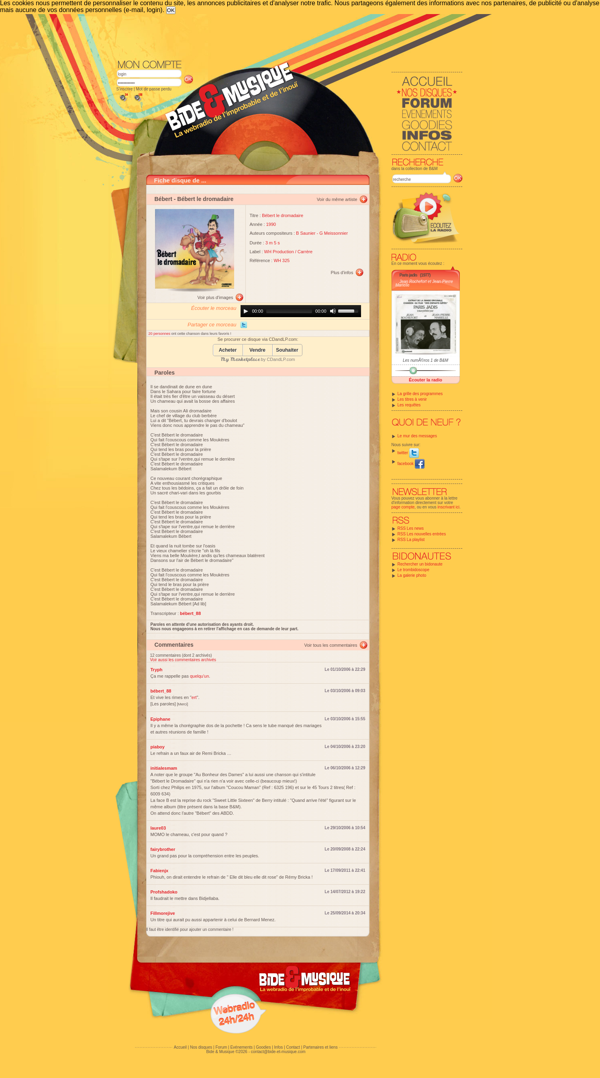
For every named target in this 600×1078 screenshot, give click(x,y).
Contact (293, 1047)
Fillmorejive (163, 913)
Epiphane (161, 719)
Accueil (180, 1047)
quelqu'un (199, 676)
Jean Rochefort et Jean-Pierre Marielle (424, 283)
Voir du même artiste (337, 199)
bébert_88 (161, 691)
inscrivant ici (448, 507)
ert (194, 697)
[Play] (246, 311)
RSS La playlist (411, 539)
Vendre (257, 350)
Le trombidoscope (414, 570)
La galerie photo (412, 575)
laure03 (158, 828)
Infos (278, 1047)
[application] (301, 311)
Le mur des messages (417, 436)
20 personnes (160, 334)
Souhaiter (287, 350)
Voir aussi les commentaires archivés (183, 660)
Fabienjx (160, 870)
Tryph (157, 669)
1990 (271, 224)
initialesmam (164, 768)
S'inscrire (124, 89)
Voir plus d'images (215, 297)
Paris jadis (408, 275)
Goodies (263, 1047)
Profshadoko (164, 891)
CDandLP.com (281, 359)
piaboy (158, 746)
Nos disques (201, 1047)
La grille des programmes (420, 393)
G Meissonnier (333, 233)
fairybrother (163, 849)
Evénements (241, 1047)
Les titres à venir (412, 399)
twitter (408, 453)
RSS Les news (411, 528)
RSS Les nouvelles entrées (422, 534)
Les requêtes (409, 405)
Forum (221, 1047)
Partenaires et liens (320, 1047)
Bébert (163, 199)
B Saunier (305, 233)
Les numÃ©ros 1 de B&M (425, 360)
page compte (403, 507)
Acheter (228, 350)
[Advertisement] (289, 36)
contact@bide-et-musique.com (278, 1051)
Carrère (305, 251)
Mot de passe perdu (153, 89)
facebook (411, 463)
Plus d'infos (342, 272)
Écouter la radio (425, 379)
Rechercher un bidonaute (420, 564)
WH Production (279, 251)
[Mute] (333, 311)
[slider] (289, 311)
